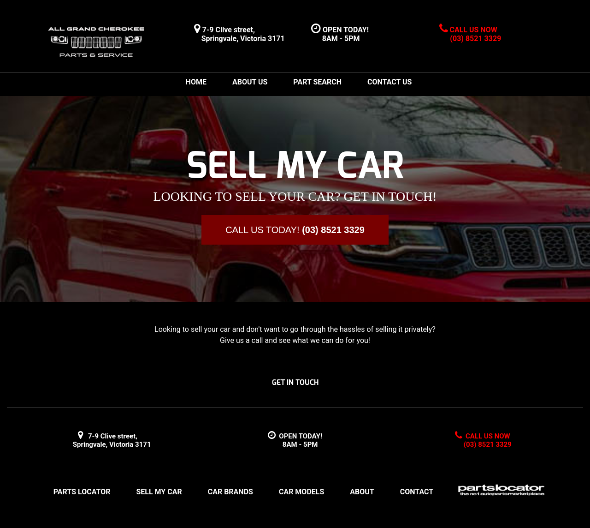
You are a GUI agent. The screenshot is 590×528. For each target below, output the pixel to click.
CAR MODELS (301, 491)
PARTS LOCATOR (82, 491)
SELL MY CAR (159, 491)
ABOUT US (249, 82)
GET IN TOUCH (295, 382)
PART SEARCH (317, 82)
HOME (196, 82)
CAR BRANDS (230, 491)
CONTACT (416, 491)
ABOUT (362, 491)
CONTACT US (389, 82)
